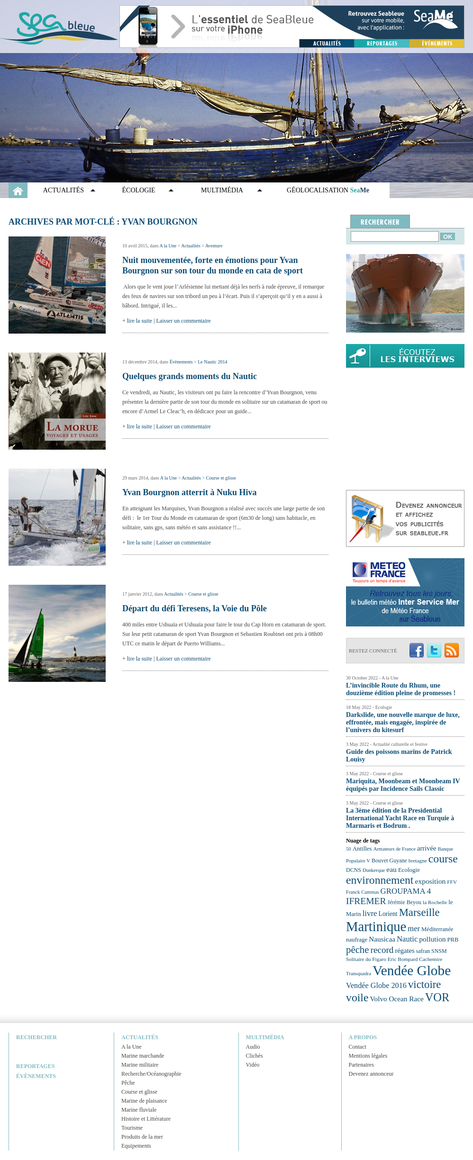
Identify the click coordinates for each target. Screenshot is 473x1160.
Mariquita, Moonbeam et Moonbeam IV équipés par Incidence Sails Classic (403, 785)
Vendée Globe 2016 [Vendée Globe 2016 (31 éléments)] (376, 985)
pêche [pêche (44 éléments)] (357, 949)
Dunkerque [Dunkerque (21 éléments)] (374, 870)
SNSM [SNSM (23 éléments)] (439, 951)
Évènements (181, 361)
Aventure (213, 245)
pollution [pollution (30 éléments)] (432, 939)
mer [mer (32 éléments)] (414, 928)
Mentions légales (368, 1055)
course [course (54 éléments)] (443, 858)
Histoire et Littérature (146, 1118)
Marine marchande (142, 1055)
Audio (253, 1046)
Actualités (63, 190)
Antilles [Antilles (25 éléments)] (362, 848)
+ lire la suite (137, 320)
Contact (357, 1046)
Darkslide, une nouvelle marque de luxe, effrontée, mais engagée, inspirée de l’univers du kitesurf (403, 722)
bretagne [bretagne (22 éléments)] (418, 860)
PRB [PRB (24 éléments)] (452, 939)
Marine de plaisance (144, 1100)
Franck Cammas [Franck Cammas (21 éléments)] (362, 892)
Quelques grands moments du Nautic (189, 376)
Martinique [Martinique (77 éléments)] (376, 926)
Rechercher (36, 1037)
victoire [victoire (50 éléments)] (424, 984)
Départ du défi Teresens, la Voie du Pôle (194, 608)
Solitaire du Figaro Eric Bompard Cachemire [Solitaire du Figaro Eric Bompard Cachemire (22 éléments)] (394, 959)
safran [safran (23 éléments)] (423, 951)
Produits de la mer (142, 1136)
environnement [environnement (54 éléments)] (379, 880)
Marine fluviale (138, 1109)
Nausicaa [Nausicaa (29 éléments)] (382, 939)
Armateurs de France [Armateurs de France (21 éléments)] (394, 849)
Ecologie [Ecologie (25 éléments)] (409, 869)
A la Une (168, 245)
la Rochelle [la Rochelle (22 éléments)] (435, 902)
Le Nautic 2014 (212, 361)
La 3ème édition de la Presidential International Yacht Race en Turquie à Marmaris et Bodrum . (400, 818)
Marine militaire (139, 1064)
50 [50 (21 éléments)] (348, 849)
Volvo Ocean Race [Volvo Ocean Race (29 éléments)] (397, 999)
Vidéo (253, 1064)
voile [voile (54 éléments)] (357, 997)
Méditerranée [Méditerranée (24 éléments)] (437, 929)
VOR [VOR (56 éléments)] (437, 997)
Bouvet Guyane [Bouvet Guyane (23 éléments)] (389, 860)
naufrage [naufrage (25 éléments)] (356, 939)
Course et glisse (221, 477)
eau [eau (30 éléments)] (391, 869)
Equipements (136, 1145)
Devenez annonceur (371, 1073)
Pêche (128, 1082)
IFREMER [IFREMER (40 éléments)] (366, 901)
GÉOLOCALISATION (328, 190)
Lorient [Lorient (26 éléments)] (388, 913)
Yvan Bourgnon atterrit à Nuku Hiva (189, 492)
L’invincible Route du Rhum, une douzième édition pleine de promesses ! (400, 689)
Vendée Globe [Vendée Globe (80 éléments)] (412, 970)
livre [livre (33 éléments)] (370, 913)
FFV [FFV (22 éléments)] (452, 882)
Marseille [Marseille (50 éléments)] (419, 912)
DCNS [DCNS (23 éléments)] (353, 870)
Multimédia (222, 190)
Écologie (138, 190)
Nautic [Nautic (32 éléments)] (407, 938)
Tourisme (132, 1127)
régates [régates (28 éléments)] (404, 950)
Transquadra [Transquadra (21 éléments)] (358, 973)
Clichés (254, 1055)
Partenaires (361, 1064)
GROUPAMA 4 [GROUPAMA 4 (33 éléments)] (406, 891)
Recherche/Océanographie (151, 1073)
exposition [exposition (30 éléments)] (430, 881)
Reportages (35, 1066)
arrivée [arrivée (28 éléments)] (426, 848)
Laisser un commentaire (183, 320)
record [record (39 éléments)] (382, 950)
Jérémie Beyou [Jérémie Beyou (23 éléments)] (404, 902)
